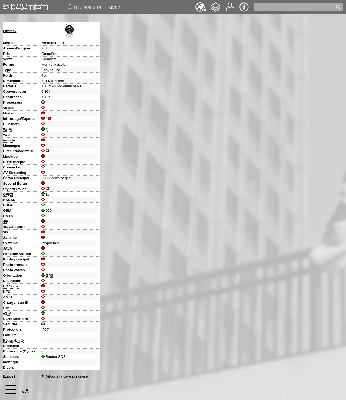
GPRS (8, 194)
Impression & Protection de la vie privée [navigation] (244, 7)
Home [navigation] (7, 6)
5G (5, 232)
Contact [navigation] (230, 5)
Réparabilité (13, 340)
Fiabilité (9, 335)
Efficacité (11, 346)
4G (5, 221)
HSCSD (9, 200)
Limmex (9, 31)
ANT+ (7, 297)
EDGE (8, 205)
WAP (7, 135)
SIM (6, 308)
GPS (49, 275)
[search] (293, 7)
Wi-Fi (7, 129)
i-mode (9, 140)
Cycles (29, 351)
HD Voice (11, 286)
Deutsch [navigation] (200, 4)
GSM (7, 211)
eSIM (7, 313)
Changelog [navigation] (215, 4)
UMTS (8, 216)
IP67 (45, 330)
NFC (6, 292)
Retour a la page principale (64, 376)
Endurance (12, 351)
